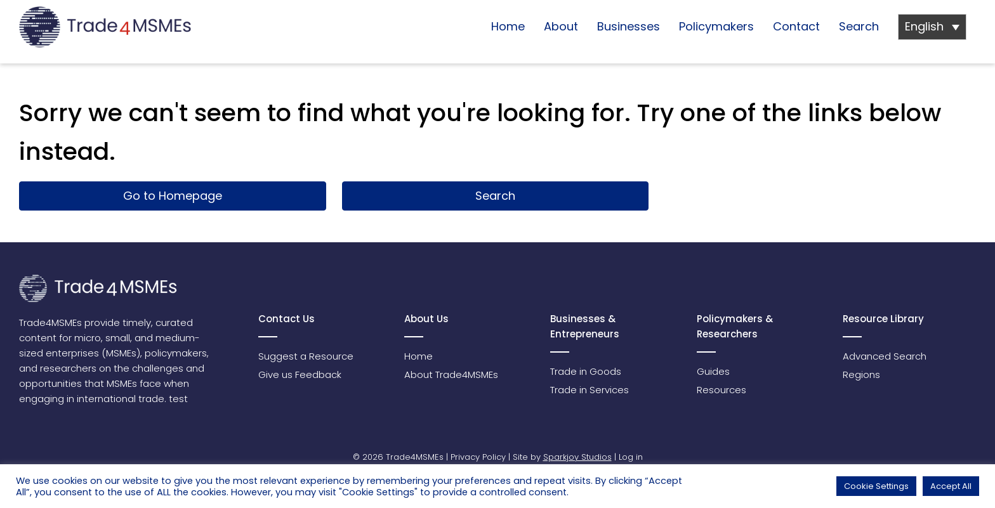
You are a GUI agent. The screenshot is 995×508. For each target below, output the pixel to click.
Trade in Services (589, 389)
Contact (796, 26)
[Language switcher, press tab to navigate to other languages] (932, 27)
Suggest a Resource (305, 356)
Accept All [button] (951, 486)
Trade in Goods (585, 371)
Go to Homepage (172, 196)
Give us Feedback (299, 374)
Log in (631, 457)
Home (508, 26)
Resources (721, 389)
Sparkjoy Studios (577, 457)
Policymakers (716, 26)
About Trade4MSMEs (451, 374)
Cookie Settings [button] (876, 486)
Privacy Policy (478, 457)
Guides (713, 371)
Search (859, 26)
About (561, 26)
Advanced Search (884, 356)
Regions (861, 374)
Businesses (628, 26)
